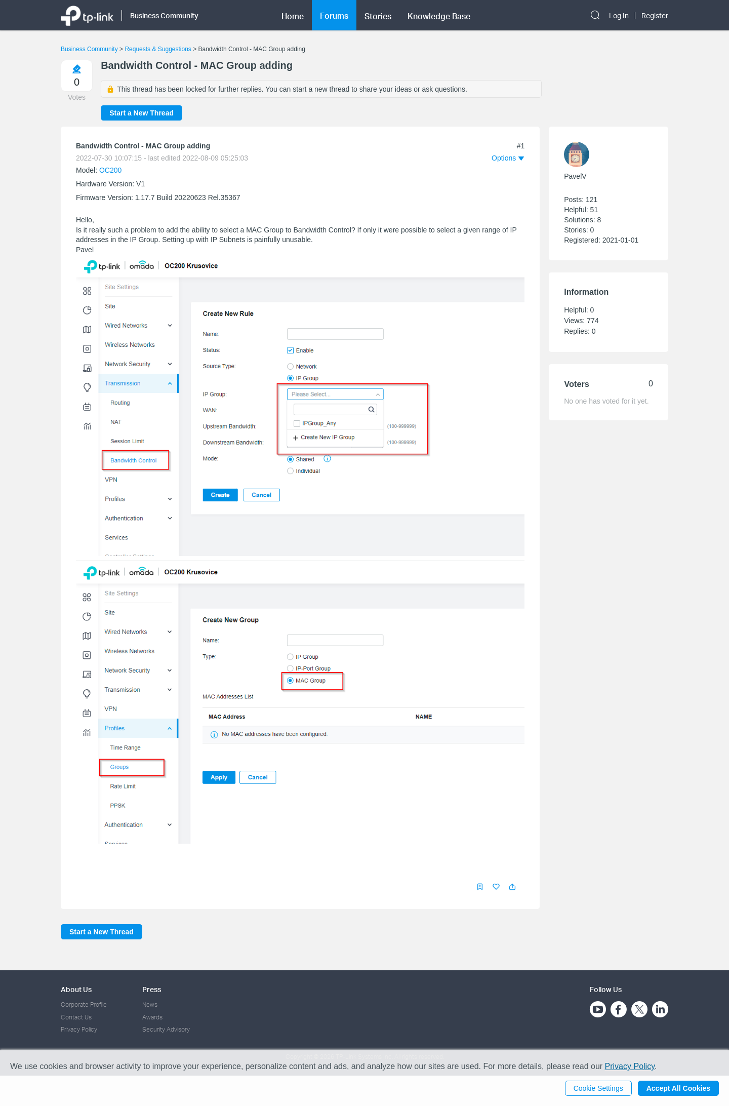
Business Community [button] (164, 15)
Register (654, 15)
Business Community (89, 49)
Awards (152, 1017)
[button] (512, 887)
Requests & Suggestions (158, 49)
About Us (76, 989)
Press (151, 989)
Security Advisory (166, 1029)
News (149, 1004)
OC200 (110, 170)
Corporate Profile (84, 1004)
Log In (619, 15)
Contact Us (76, 1017)
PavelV (575, 176)
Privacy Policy (79, 1029)
